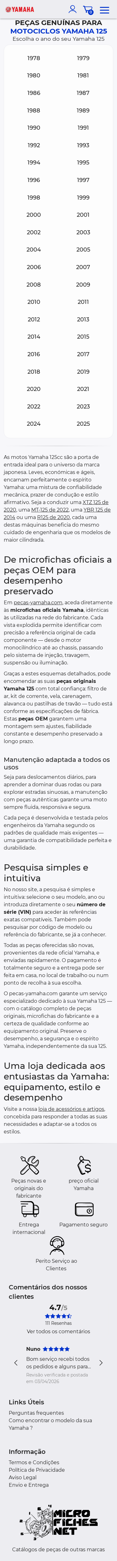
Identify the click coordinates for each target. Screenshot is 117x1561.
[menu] (104, 9)
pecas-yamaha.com (38, 603)
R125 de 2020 (53, 517)
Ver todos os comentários (58, 1332)
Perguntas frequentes (36, 1413)
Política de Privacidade (37, 1470)
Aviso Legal (23, 1477)
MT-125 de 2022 (50, 510)
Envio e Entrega (29, 1485)
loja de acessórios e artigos (71, 1109)
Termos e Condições (34, 1462)
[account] (74, 9)
